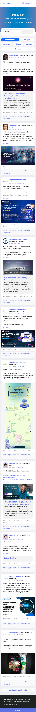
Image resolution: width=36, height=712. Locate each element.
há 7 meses (12, 243)
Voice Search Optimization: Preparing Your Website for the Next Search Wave (16, 96)
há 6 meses (12, 183)
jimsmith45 (13, 55)
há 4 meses (12, 57)
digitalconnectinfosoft (17, 180)
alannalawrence (15, 125)
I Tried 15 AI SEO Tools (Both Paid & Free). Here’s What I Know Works (17, 503)
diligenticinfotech (16, 576)
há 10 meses (12, 366)
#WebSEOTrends (26, 479)
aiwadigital (13, 633)
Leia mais (6, 74)
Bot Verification (10, 558)
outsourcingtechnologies (18, 239)
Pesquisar (27, 32)
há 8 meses (12, 313)
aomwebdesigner (15, 362)
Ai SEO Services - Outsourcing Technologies (15, 279)
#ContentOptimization (11, 479)
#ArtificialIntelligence (10, 477)
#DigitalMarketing (14, 475)
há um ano (12, 467)
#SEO (23, 475)
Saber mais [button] (15, 704)
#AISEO (5, 475)
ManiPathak (13, 464)
